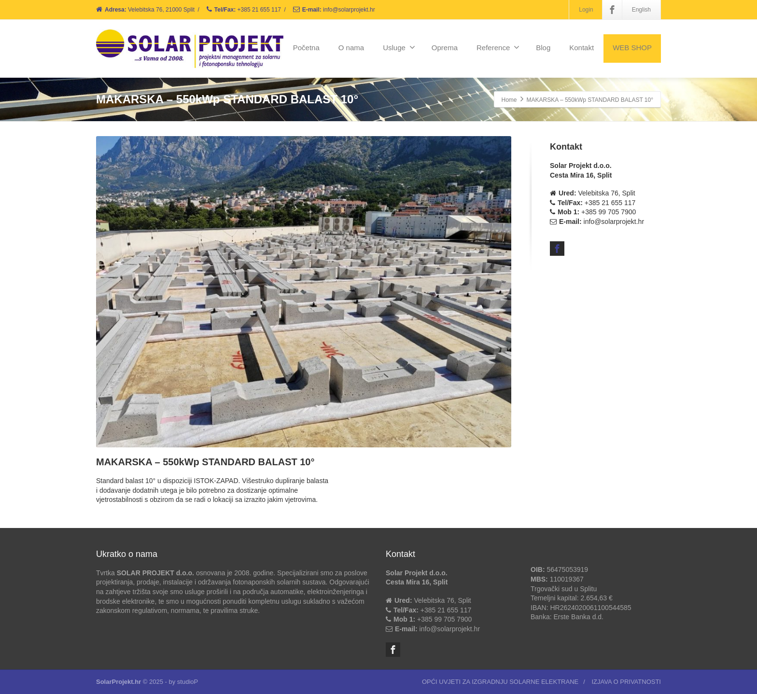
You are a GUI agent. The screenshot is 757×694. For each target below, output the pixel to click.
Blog (543, 47)
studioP (187, 681)
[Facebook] (612, 9)
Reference (498, 47)
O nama (351, 47)
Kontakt (581, 47)
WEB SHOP (632, 47)
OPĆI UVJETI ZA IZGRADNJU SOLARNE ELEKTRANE (500, 681)
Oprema (445, 47)
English (641, 9)
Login (586, 9)
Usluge (399, 47)
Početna (306, 47)
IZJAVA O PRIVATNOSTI (626, 681)
